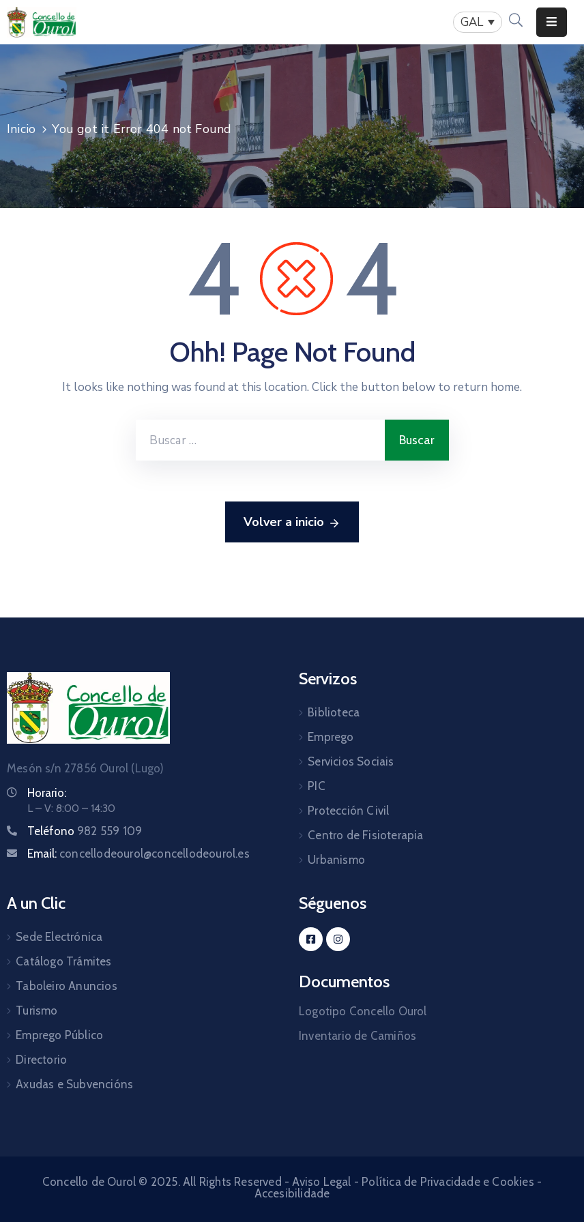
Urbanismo (336, 860)
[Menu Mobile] (551, 22)
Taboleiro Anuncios (66, 986)
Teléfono (84, 831)
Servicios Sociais (351, 761)
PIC (316, 786)
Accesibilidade (292, 1193)
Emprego (330, 737)
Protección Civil (348, 810)
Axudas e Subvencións (74, 1084)
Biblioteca (334, 712)
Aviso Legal (321, 1182)
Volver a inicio (292, 523)
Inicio (21, 129)
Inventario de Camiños (357, 1036)
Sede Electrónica (59, 937)
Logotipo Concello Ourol (363, 1011)
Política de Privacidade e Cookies (448, 1182)
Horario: (46, 793)
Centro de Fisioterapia (365, 835)
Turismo (36, 1010)
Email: (138, 853)
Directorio (41, 1059)
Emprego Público (59, 1035)
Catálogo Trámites (63, 961)
